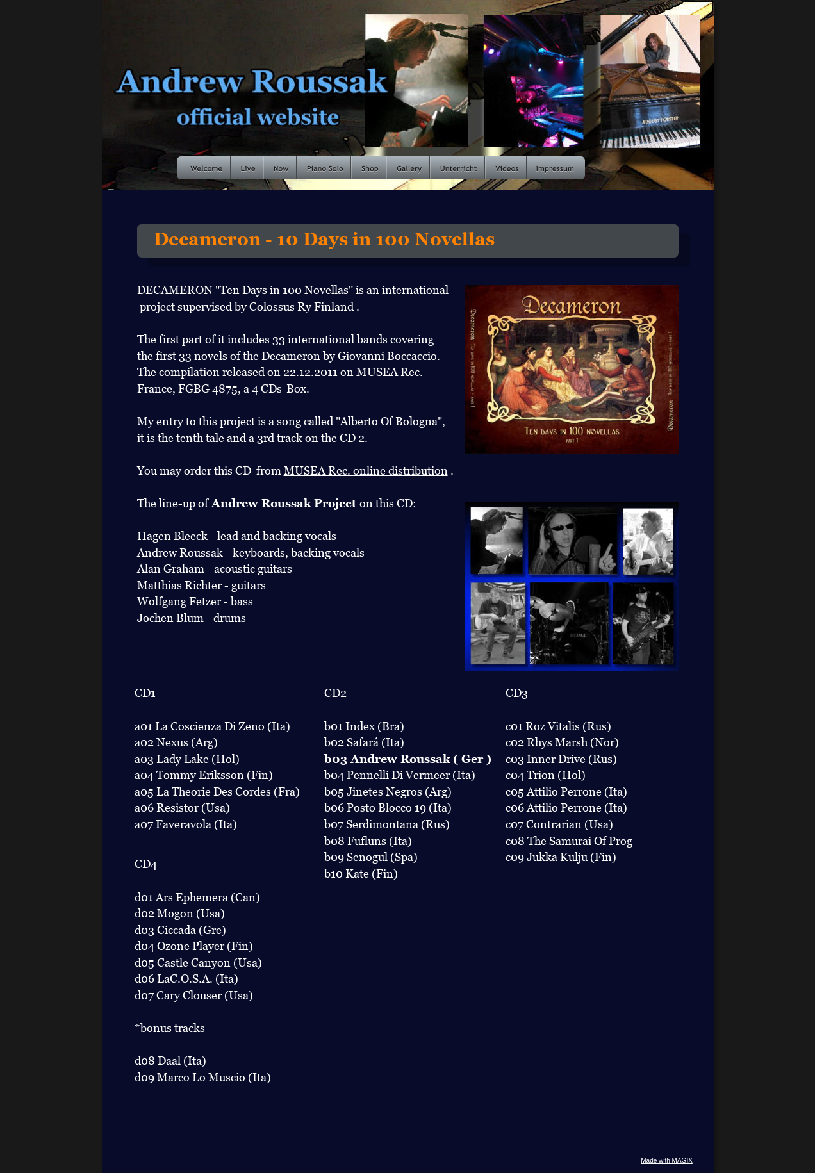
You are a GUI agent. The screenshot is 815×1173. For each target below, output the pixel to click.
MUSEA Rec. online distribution (366, 470)
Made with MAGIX (667, 1160)
